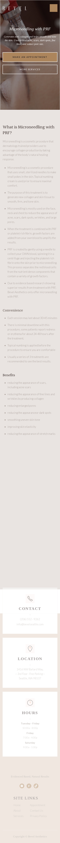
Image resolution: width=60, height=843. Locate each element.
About (17, 810)
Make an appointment (30, 57)
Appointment (37, 805)
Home (17, 805)
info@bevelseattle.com (30, 624)
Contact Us (36, 810)
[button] (53, 8)
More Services (30, 69)
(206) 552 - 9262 (30, 619)
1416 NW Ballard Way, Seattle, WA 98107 (30, 674)
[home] (15, 8)
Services (18, 816)
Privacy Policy (38, 816)
